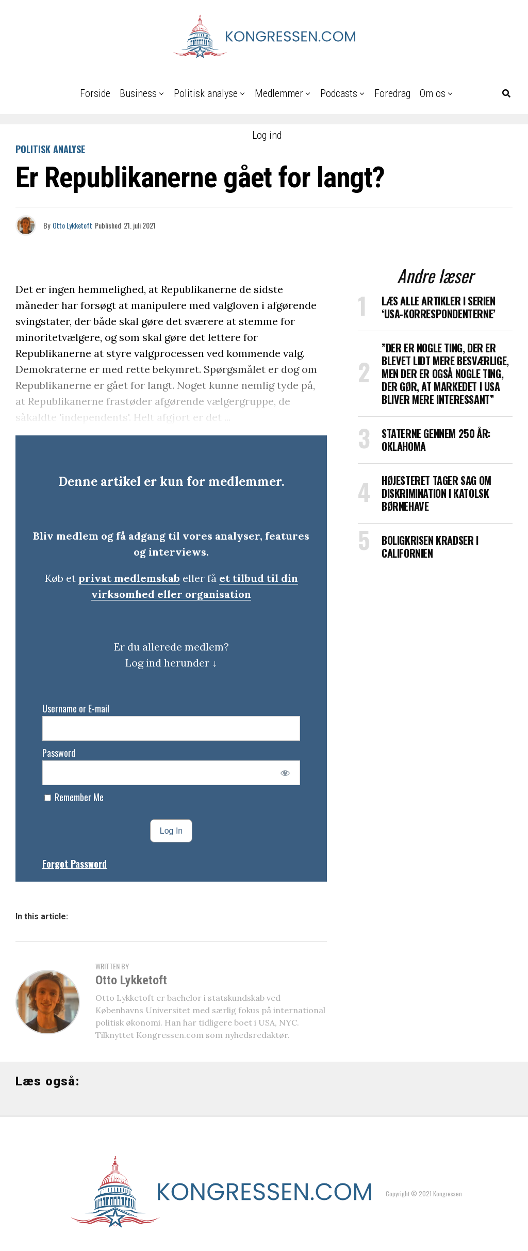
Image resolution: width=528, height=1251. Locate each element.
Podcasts (338, 93)
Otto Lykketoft (72, 225)
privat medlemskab (129, 578)
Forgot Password (74, 863)
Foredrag (392, 93)
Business (138, 93)
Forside (95, 93)
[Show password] (285, 772)
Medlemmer (279, 93)
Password (58, 752)
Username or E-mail (75, 708)
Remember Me (74, 797)
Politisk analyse (206, 93)
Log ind (267, 135)
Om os (433, 93)
